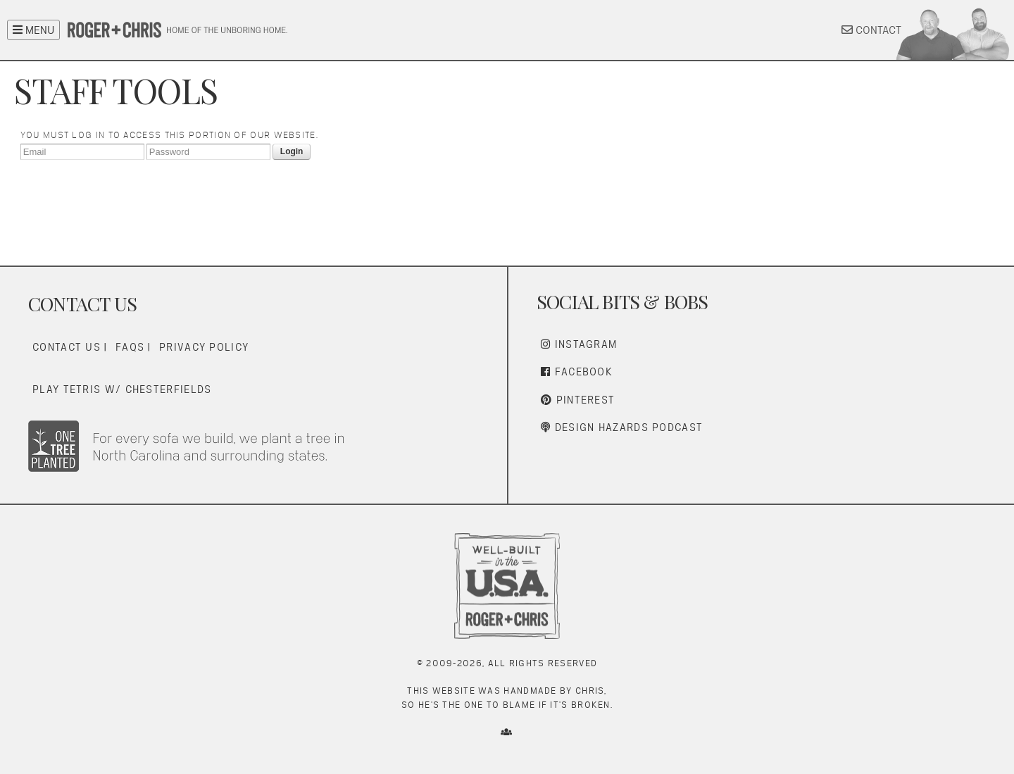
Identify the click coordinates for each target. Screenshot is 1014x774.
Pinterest (578, 400)
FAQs (129, 347)
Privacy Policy (204, 347)
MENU (33, 30)
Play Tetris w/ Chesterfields (121, 389)
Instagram (579, 344)
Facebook (577, 371)
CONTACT (871, 30)
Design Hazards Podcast (622, 427)
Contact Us (66, 347)
